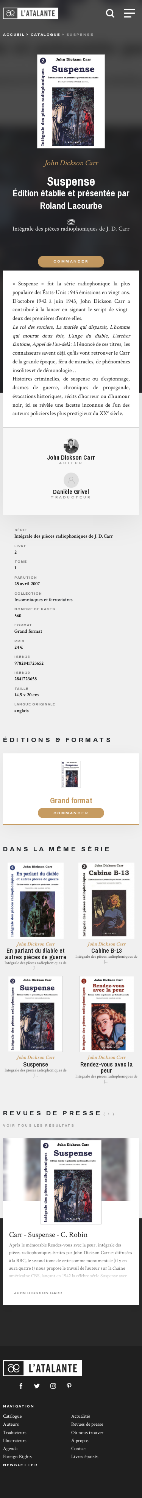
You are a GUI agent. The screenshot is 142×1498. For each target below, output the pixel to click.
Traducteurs (15, 1433)
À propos (80, 1441)
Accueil (14, 34)
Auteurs (11, 1424)
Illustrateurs (15, 1441)
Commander (71, 261)
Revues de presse (87, 1424)
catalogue (46, 34)
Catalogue (12, 1416)
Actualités (81, 1416)
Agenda (10, 1448)
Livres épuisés (84, 1456)
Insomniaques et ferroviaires (43, 600)
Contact (78, 1448)
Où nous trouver (87, 1433)
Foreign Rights (17, 1456)
